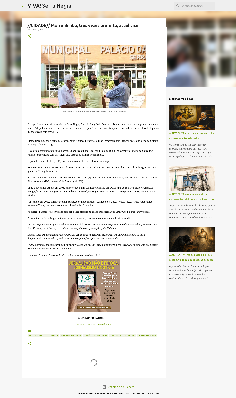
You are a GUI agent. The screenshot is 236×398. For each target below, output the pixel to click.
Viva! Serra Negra (147, 336)
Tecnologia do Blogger (118, 386)
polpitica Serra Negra (122, 336)
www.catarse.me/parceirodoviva (94, 324)
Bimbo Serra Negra (71, 336)
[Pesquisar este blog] (198, 6)
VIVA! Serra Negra (49, 6)
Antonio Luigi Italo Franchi (43, 336)
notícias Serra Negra (96, 336)
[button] (29, 36)
